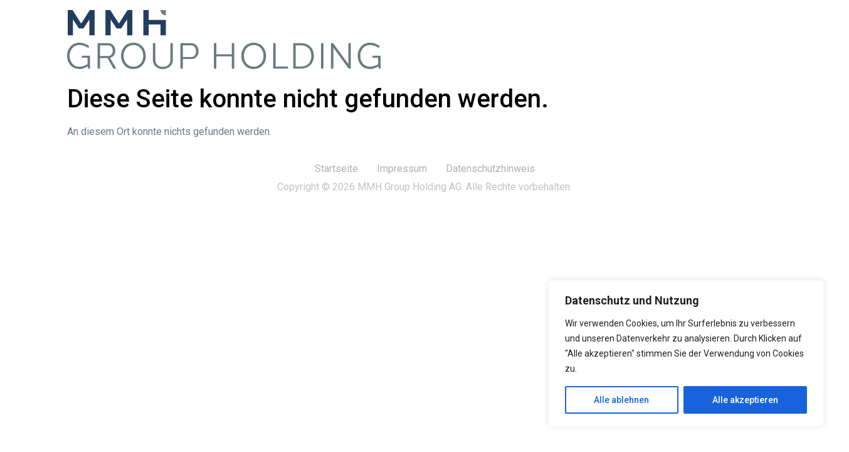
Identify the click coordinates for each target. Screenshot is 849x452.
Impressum (402, 169)
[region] (686, 353)
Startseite (336, 169)
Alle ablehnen (621, 400)
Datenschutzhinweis (490, 169)
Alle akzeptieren (745, 400)
